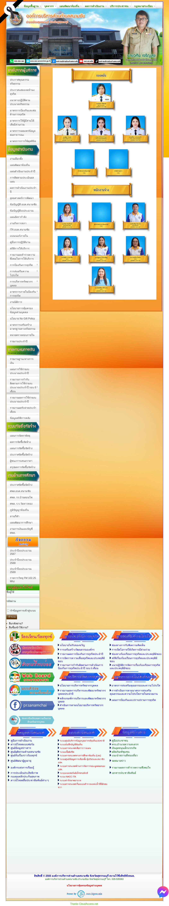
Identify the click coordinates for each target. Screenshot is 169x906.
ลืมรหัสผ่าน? (16, 623)
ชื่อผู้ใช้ (10, 592)
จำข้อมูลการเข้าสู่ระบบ (23, 610)
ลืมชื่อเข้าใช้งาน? (18, 627)
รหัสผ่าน (11, 601)
